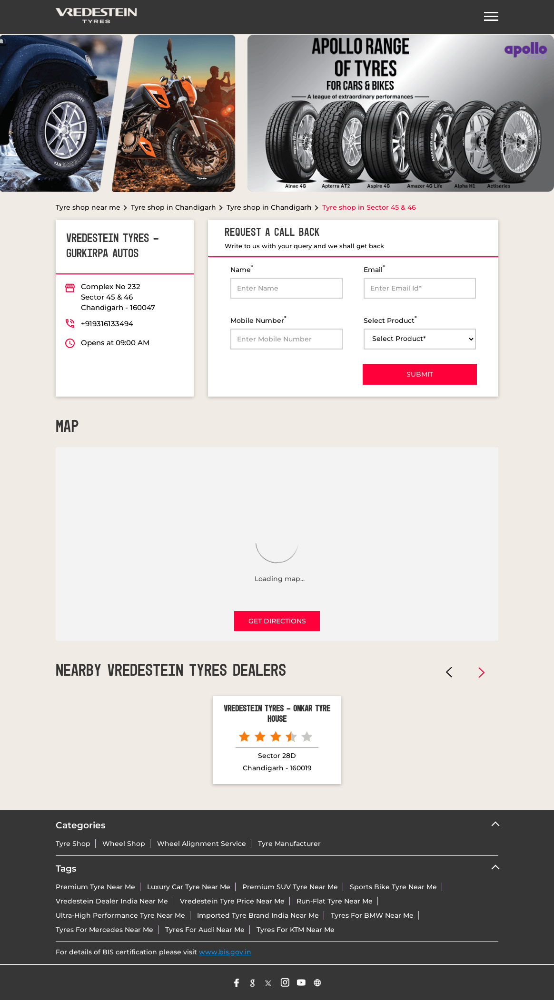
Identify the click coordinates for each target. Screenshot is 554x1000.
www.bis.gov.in (225, 952)
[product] (420, 339)
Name (241, 269)
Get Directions (277, 621)
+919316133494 (107, 323)
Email (374, 269)
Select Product (390, 320)
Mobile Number (258, 320)
